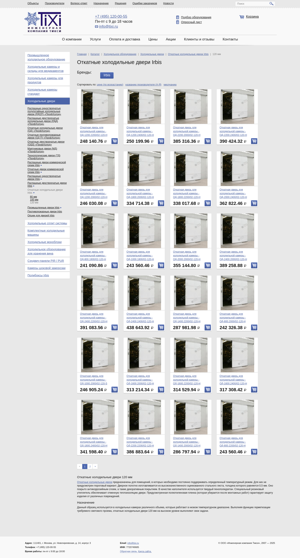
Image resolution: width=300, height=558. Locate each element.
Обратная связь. (129, 551)
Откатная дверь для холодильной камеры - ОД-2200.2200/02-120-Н (140, 442)
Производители (54, 3)
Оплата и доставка (124, 39)
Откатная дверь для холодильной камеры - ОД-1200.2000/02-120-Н (93, 193)
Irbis (107, 75)
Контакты (230, 39)
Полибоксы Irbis (38, 275)
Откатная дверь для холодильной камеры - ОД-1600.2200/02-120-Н (186, 380)
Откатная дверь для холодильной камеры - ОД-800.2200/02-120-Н (233, 442)
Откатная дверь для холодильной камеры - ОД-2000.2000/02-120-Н (186, 255)
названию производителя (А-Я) (143, 84)
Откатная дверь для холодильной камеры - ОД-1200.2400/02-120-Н (140, 131)
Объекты (33, 3)
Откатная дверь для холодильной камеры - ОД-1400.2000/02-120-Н (186, 442)
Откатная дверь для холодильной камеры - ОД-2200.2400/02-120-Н (233, 131)
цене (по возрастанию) (110, 84)
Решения (120, 3)
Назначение (101, 3)
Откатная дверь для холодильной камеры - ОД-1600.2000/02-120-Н (140, 380)
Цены (153, 39)
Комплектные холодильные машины (46, 232)
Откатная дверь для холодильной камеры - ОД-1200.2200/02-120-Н (93, 131)
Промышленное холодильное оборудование (46, 57)
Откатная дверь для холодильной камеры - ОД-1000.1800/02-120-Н (140, 255)
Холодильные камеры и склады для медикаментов (46, 69)
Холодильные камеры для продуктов (45, 80)
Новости (168, 3)
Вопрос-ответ (79, 3)
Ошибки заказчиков (144, 3)
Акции (171, 39)
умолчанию (170, 84)
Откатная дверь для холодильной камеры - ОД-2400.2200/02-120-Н (93, 317)
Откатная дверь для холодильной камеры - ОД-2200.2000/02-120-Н (186, 131)
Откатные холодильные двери (94, 482)
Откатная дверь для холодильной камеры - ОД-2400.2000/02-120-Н (233, 255)
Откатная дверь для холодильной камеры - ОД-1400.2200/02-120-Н (186, 317)
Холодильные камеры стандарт (42, 91)
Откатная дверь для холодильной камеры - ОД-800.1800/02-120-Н (93, 255)
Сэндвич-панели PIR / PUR (46, 260)
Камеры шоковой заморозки (46, 268)
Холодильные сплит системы (47, 223)
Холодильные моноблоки (45, 242)
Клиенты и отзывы (199, 39)
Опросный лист (191, 22)
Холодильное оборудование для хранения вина (47, 251)
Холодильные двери (41, 101)
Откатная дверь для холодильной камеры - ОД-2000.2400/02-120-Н (233, 193)
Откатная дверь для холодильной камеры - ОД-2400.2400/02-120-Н (140, 317)
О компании (72, 39)
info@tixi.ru (108, 26)
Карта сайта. (144, 551)
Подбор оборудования (196, 17)
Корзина (252, 16)
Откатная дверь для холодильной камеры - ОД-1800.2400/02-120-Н (93, 442)
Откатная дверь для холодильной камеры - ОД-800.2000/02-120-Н (233, 317)
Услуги (95, 39)
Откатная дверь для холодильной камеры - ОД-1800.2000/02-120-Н (140, 193)
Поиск (240, 3)
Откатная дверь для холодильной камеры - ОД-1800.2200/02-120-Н (186, 193)
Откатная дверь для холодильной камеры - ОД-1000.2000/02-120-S (93, 380)
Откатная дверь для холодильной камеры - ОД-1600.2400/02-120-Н (233, 380)
